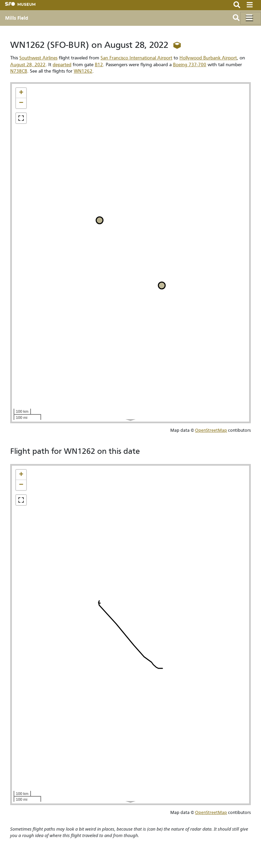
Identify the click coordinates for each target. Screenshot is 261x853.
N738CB (18, 71)
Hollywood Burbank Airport (208, 58)
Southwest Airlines (38, 58)
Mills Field (16, 18)
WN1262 (83, 71)
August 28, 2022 (28, 65)
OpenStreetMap (211, 430)
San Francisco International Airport (136, 58)
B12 (99, 65)
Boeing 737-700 (189, 65)
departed (62, 65)
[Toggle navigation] (250, 18)
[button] (21, 93)
